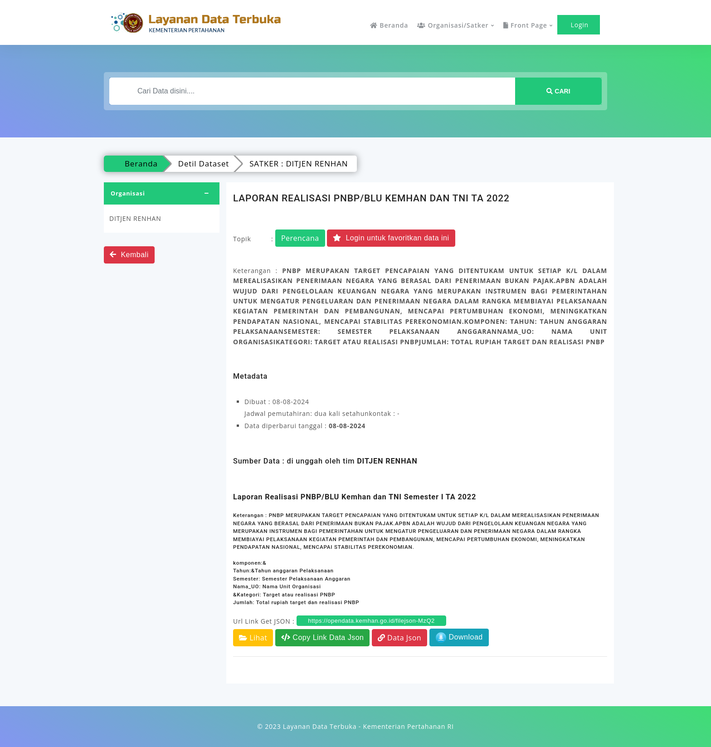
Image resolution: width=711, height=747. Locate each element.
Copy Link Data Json (322, 637)
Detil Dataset (203, 163)
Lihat (253, 638)
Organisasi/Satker (452, 25)
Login (579, 24)
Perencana (300, 238)
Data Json (399, 638)
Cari (558, 91)
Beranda (389, 25)
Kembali (129, 255)
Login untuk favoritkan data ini (391, 238)
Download (459, 637)
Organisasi (128, 193)
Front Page (525, 25)
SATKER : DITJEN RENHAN (298, 163)
